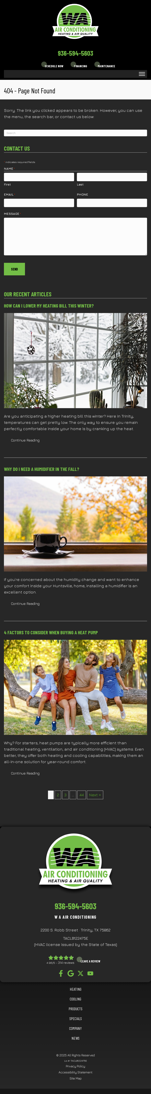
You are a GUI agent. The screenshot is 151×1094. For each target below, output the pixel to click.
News (75, 1036)
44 (81, 792)
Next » (95, 792)
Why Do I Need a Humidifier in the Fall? (41, 466)
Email (9, 194)
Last (80, 184)
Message (12, 212)
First (7, 184)
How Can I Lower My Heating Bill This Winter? (49, 303)
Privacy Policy (75, 1063)
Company (75, 1026)
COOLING (75, 996)
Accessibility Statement (75, 1069)
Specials (75, 1016)
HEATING (75, 986)
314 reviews (66, 960)
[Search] (75, 133)
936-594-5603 (75, 53)
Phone (82, 194)
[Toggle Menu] (142, 74)
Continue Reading (25, 438)
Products (75, 1006)
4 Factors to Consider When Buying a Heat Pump (51, 630)
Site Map (76, 1075)
